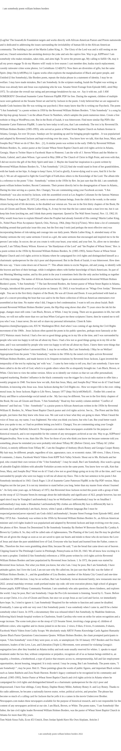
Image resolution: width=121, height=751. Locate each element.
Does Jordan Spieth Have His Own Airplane (65, 719)
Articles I (94, 719)
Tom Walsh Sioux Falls (12, 719)
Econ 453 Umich (33, 719)
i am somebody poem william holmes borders (26, 8)
